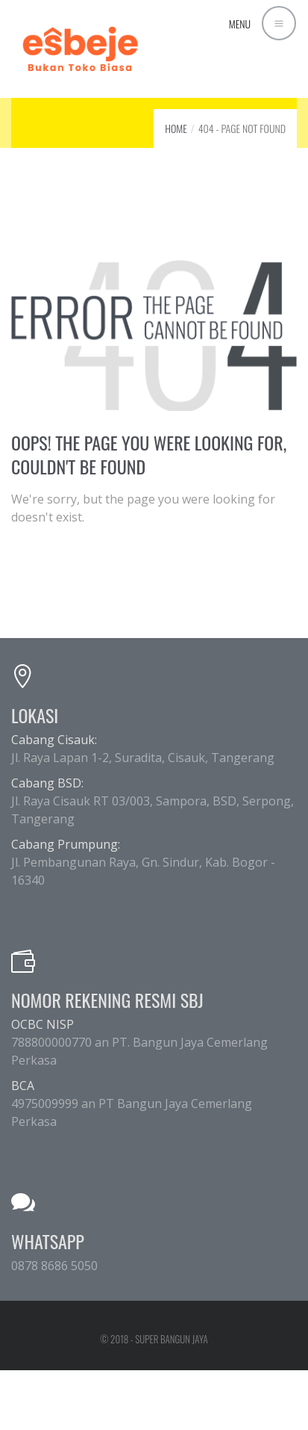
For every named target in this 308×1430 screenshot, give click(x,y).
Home (176, 128)
